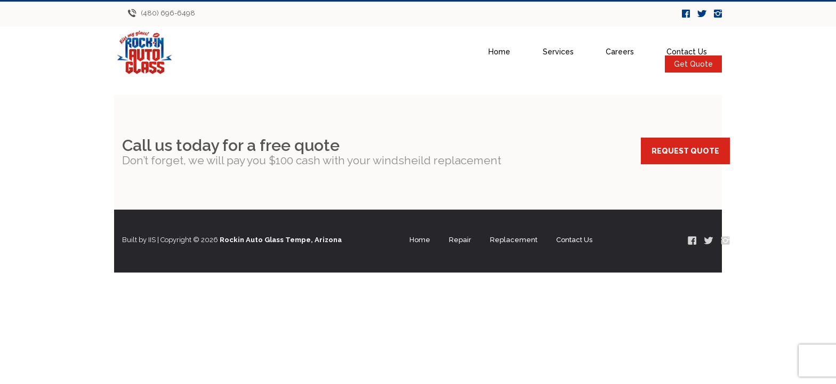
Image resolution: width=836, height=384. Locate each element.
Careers (620, 51)
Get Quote (693, 64)
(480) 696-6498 (168, 13)
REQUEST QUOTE (685, 151)
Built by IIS (139, 240)
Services (558, 51)
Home (499, 51)
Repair (460, 240)
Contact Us (686, 51)
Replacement (513, 240)
